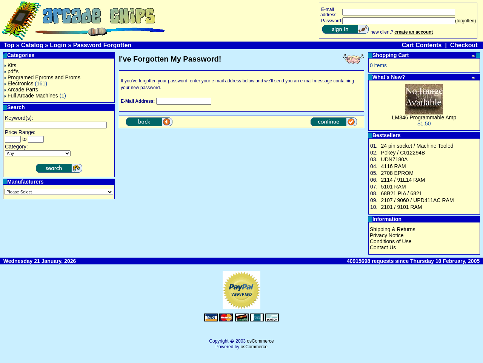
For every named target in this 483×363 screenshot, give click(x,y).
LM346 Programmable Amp (424, 117)
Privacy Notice (386, 235)
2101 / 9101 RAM (401, 207)
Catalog (32, 45)
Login (58, 45)
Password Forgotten (102, 45)
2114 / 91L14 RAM (403, 180)
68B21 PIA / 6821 (401, 193)
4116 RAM (393, 166)
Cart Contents (422, 45)
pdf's (11, 71)
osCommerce (260, 341)
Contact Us (383, 247)
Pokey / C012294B (403, 153)
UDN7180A (394, 159)
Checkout (464, 45)
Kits (10, 65)
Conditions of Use (391, 241)
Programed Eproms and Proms (42, 77)
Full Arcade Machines (31, 96)
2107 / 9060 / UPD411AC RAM (417, 200)
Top (9, 45)
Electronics (19, 83)
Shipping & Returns (392, 229)
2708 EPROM (397, 173)
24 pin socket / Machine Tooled (417, 146)
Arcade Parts (21, 90)
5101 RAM (393, 187)
